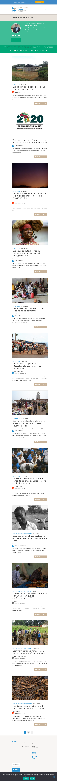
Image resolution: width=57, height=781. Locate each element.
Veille (33, 743)
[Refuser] (54, 777)
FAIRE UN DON (39, 2)
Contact (16, 40)
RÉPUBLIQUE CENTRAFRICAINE (22, 533)
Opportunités (26, 749)
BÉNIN (14, 138)
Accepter (25, 778)
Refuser (32, 778)
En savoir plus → (40, 103)
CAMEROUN (16, 84)
